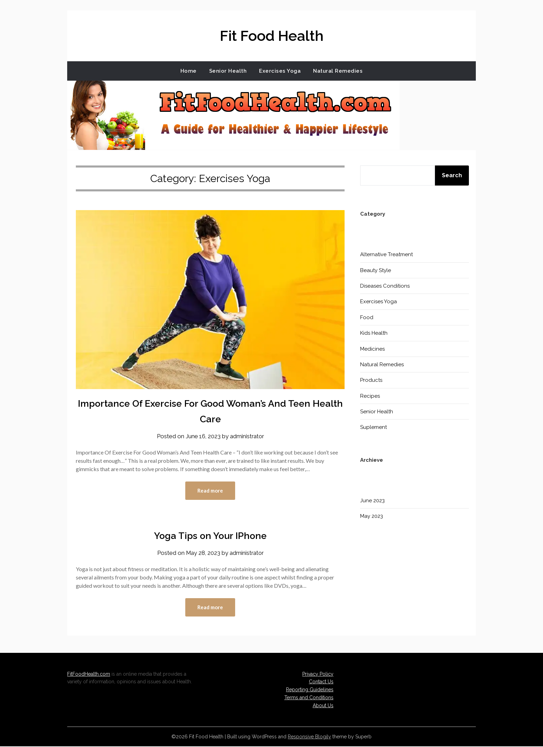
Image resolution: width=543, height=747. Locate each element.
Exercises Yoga (280, 71)
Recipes (370, 396)
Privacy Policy (317, 674)
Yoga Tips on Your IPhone (210, 536)
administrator (247, 436)
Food (366, 317)
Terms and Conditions (308, 698)
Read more (210, 491)
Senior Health (228, 71)
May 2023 (371, 516)
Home (188, 71)
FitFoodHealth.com (88, 674)
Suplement (373, 427)
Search (452, 175)
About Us (323, 706)
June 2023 (372, 500)
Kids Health (374, 333)
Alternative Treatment (386, 254)
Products (371, 380)
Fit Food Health (271, 35)
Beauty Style (375, 270)
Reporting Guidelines (309, 690)
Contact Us (321, 682)
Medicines (372, 349)
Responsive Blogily (309, 737)
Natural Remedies (338, 71)
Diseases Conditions (385, 286)
